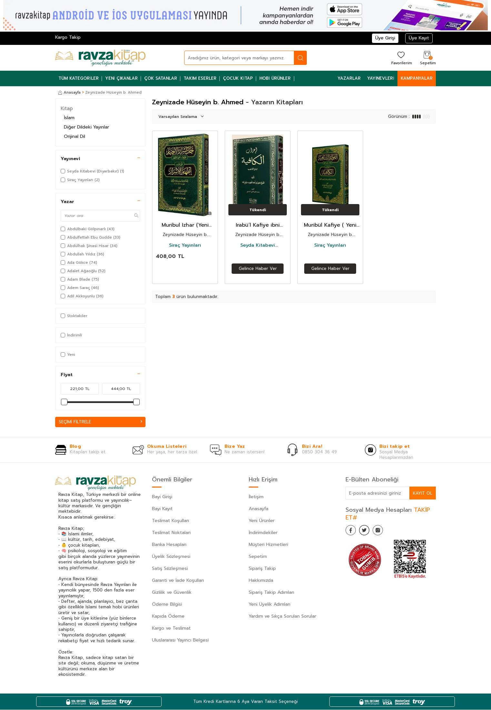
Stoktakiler (74, 316)
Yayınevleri (380, 78)
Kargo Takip (68, 37)
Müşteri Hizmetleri (268, 545)
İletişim (256, 497)
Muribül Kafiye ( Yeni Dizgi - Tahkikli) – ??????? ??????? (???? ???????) (330, 225)
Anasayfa (69, 92)
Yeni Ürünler (262, 521)
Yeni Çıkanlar (121, 78)
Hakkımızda (261, 581)
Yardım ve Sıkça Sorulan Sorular (282, 616)
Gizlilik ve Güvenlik (172, 593)
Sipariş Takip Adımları (271, 593)
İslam (69, 117)
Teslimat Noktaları (171, 533)
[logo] (100, 57)
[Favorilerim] (401, 58)
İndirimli (71, 335)
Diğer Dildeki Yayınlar (86, 127)
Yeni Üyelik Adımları (269, 605)
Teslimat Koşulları (170, 521)
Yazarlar (349, 78)
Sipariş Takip (262, 569)
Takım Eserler (200, 78)
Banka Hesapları (169, 545)
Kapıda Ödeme (168, 616)
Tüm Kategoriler (78, 78)
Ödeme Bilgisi (167, 605)
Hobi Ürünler (275, 78)
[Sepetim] (427, 58)
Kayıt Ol (422, 493)
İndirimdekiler (263, 533)
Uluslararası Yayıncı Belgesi (180, 640)
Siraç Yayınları (185, 245)
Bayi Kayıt (162, 509)
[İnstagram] (384, 531)
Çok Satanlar (160, 78)
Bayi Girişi (162, 497)
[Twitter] (368, 531)
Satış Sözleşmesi (170, 569)
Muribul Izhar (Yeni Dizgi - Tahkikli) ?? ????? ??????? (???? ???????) (185, 225)
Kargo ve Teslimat (171, 628)
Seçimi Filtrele (100, 421)
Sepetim (258, 557)
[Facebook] (352, 531)
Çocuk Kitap (238, 78)
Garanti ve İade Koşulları (178, 581)
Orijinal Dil (74, 136)
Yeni (68, 354)
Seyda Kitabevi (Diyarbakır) (257, 245)
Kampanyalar (417, 78)
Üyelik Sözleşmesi (171, 557)
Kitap (67, 108)
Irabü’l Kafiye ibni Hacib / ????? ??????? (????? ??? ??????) (257, 225)
